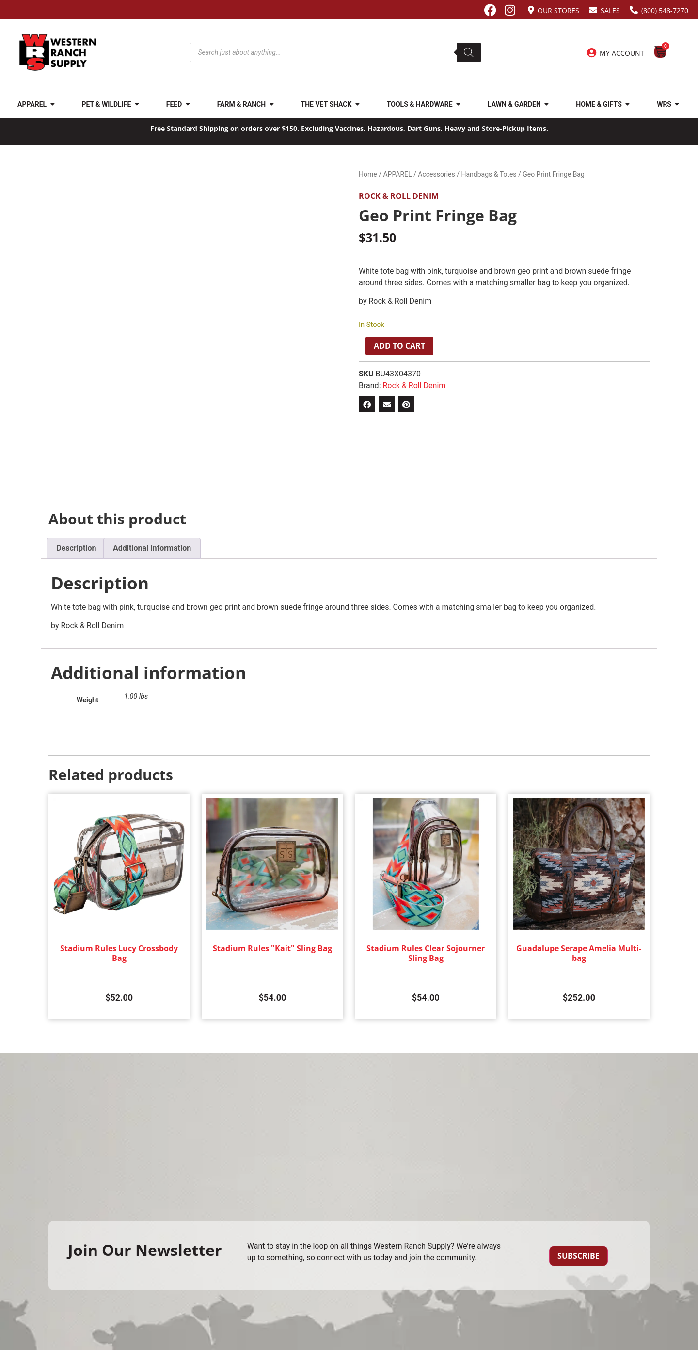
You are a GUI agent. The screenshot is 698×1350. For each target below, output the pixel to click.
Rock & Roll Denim (399, 196)
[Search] (469, 52)
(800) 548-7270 (664, 10)
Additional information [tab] (152, 548)
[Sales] (593, 10)
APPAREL (397, 174)
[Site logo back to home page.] (57, 52)
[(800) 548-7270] (634, 10)
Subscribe (578, 1256)
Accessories (436, 174)
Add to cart (399, 346)
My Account (622, 53)
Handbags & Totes (488, 174)
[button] (367, 404)
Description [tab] (76, 548)
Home (368, 174)
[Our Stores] (531, 10)
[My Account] (591, 53)
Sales (610, 10)
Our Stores (558, 10)
